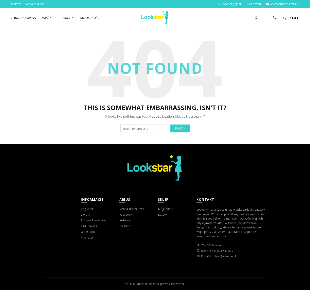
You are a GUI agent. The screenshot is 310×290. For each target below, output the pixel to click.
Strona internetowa (131, 209)
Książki (47, 18)
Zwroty (85, 214)
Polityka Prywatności (94, 220)
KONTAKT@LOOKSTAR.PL (282, 4)
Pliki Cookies (89, 226)
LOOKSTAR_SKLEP (230, 4)
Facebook (125, 214)
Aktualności (90, 18)
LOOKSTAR (254, 4)
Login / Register (256, 18)
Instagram (125, 220)
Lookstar (141, 284)
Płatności (87, 237)
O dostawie (88, 232)
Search (180, 128)
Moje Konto (165, 209)
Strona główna (23, 18)
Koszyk (162, 214)
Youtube (124, 226)
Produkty (66, 18)
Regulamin (87, 209)
